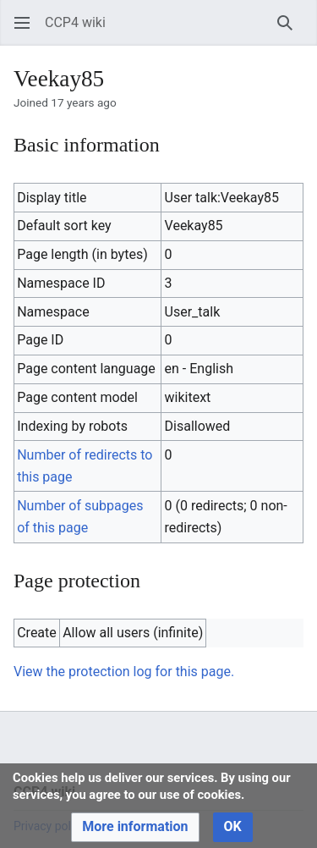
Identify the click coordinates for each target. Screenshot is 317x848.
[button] (22, 22)
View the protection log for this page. (124, 672)
